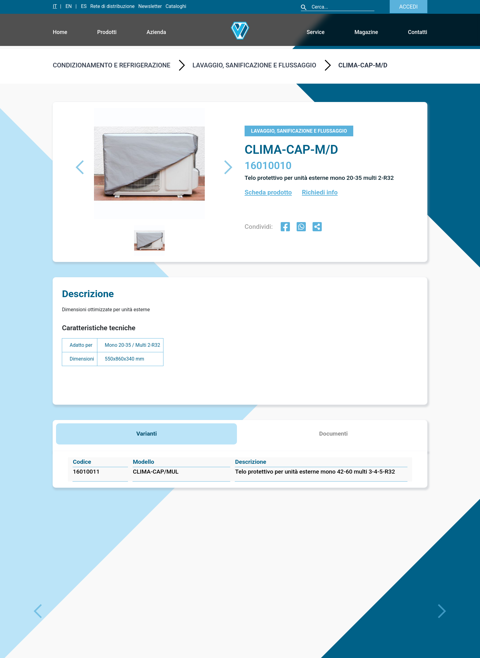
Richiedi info (320, 192)
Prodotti (107, 32)
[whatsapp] (301, 227)
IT (55, 6)
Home (60, 32)
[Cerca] (342, 7)
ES (84, 6)
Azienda (156, 32)
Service (315, 32)
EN (69, 6)
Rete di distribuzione (112, 6)
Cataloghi (176, 6)
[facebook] (285, 227)
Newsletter (150, 6)
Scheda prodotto (268, 192)
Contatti (417, 32)
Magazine (366, 32)
